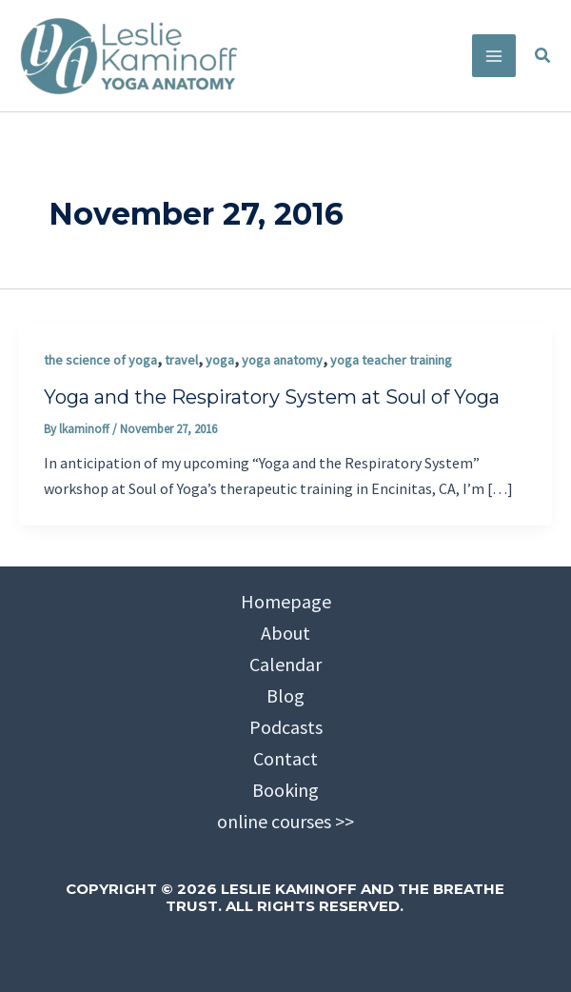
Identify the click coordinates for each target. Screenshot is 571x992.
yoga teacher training (391, 359)
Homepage (286, 601)
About (285, 633)
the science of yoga (100, 359)
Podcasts (286, 727)
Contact (285, 758)
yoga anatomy (282, 359)
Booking (285, 790)
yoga (220, 359)
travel (181, 359)
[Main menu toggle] (494, 56)
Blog (285, 695)
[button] (543, 56)
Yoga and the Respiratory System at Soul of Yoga (272, 397)
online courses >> (285, 821)
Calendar (285, 664)
